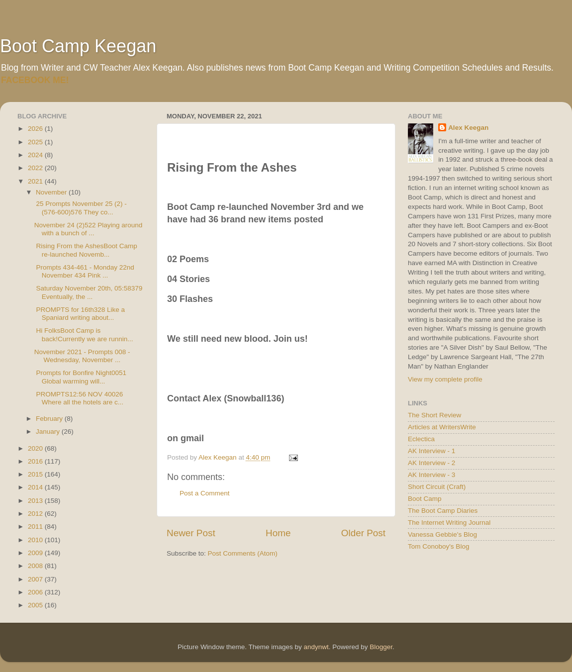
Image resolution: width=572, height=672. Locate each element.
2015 (36, 474)
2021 (36, 181)
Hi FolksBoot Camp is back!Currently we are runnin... (83, 334)
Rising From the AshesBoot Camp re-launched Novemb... (85, 250)
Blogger (381, 647)
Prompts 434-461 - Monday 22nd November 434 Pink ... (84, 271)
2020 (36, 448)
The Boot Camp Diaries (442, 510)
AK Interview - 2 (431, 463)
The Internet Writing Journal (449, 522)
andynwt (315, 647)
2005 (36, 605)
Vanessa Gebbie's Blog (442, 534)
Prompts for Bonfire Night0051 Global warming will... (80, 376)
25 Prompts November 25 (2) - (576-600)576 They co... (80, 207)
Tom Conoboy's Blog (438, 546)
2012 (36, 513)
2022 (36, 168)
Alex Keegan (468, 127)
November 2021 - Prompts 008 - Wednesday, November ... (82, 356)
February (50, 418)
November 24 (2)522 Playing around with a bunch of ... (88, 229)
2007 (36, 579)
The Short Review (434, 415)
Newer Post (191, 533)
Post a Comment (205, 493)
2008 (36, 566)
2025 (36, 142)
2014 (36, 487)
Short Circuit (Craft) (437, 486)
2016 (36, 461)
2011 (36, 526)
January (49, 431)
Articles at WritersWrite (442, 427)
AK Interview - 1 (431, 451)
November (52, 192)
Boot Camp (425, 498)
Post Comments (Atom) (243, 553)
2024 (36, 155)
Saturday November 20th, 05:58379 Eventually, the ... (88, 292)
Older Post (363, 533)
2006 (36, 592)
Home (278, 533)
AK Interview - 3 (431, 475)
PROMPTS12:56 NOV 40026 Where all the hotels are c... (78, 398)
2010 (36, 540)
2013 (36, 500)
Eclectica (421, 439)
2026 (36, 128)
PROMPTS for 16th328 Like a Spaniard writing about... (79, 313)
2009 (36, 553)
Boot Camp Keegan (78, 46)
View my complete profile (445, 379)
